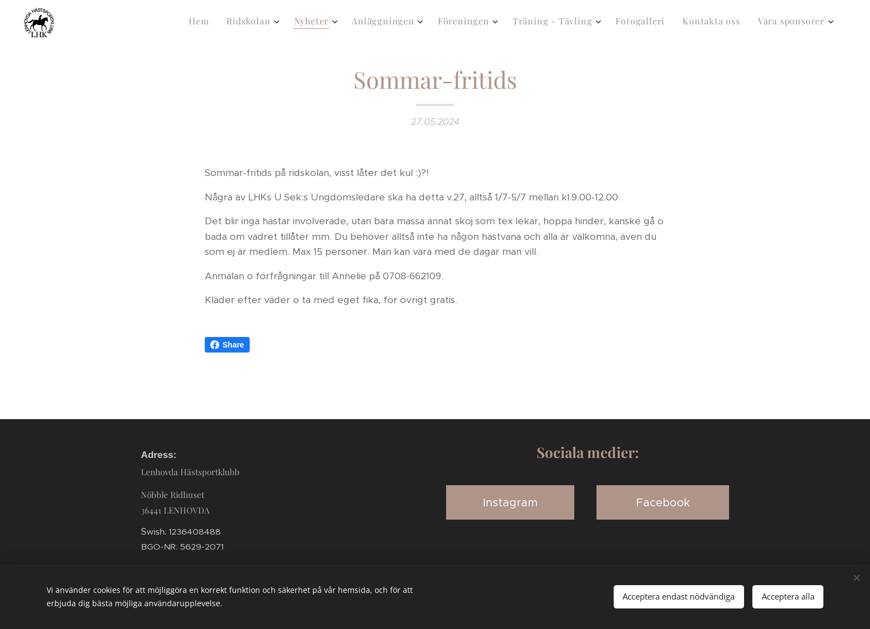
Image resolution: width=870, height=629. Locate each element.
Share (227, 344)
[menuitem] (658, 23)
